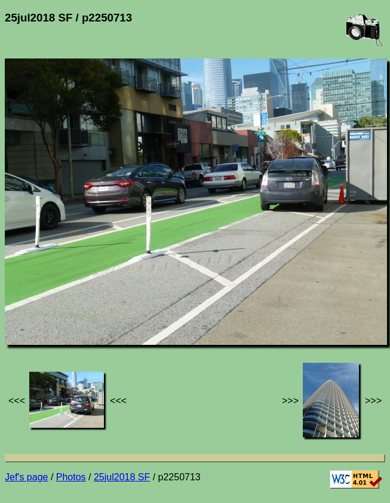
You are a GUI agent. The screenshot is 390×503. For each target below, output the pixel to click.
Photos (71, 477)
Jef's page (26, 477)
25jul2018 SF (122, 477)
